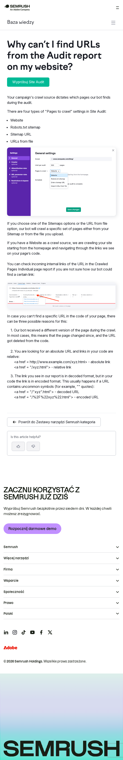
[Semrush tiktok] (23, 632)
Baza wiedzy (20, 22)
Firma (8, 569)
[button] (33, 446)
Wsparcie (11, 580)
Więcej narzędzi (16, 558)
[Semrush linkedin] (6, 632)
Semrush (11, 547)
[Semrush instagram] (14, 632)
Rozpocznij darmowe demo (32, 529)
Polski (8, 613)
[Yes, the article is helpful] (18, 446)
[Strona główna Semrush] (17, 8)
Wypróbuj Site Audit (28, 82)
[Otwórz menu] (117, 8)
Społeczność (14, 592)
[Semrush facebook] (41, 632)
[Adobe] (10, 647)
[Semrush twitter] (50, 632)
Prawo (8, 603)
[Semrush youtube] (32, 632)
